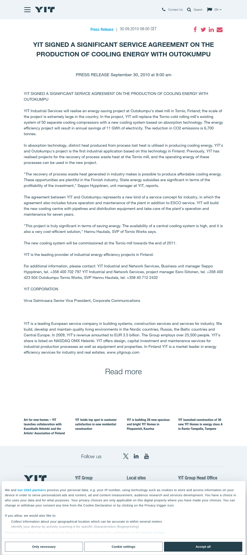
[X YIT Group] (125, 456)
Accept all (203, 546)
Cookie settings (123, 546)
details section (153, 532)
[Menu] (27, 9)
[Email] (219, 29)
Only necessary (44, 546)
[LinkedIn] (211, 29)
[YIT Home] (45, 9)
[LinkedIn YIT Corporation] (136, 456)
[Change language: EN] (215, 9)
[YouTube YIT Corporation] (146, 456)
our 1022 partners (31, 490)
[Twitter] (203, 29)
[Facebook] (195, 29)
